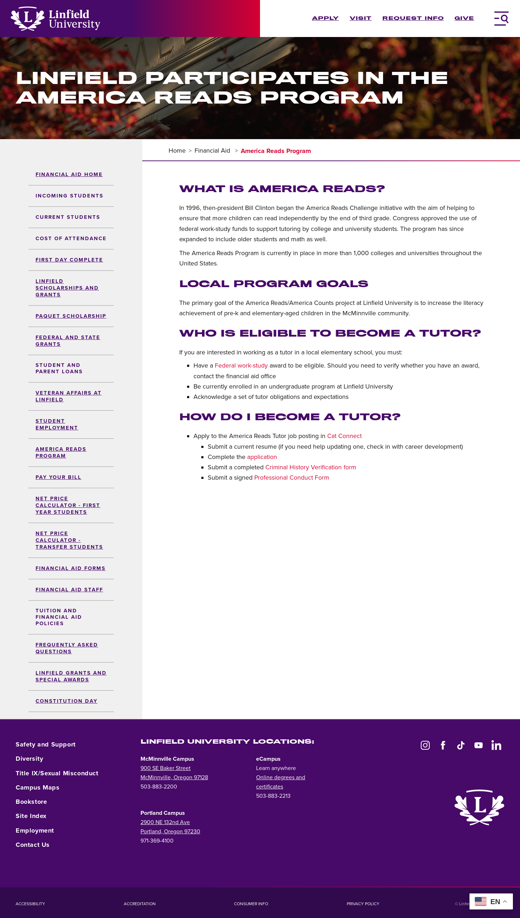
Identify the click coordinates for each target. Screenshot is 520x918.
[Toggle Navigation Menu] (501, 18)
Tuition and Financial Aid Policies (59, 617)
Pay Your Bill (58, 477)
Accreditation (140, 903)
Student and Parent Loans (59, 368)
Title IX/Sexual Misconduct (57, 773)
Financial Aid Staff (69, 590)
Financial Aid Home (69, 175)
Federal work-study (241, 365)
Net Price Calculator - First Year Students (68, 505)
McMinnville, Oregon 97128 (174, 777)
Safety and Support (46, 744)
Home (177, 150)
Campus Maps (38, 787)
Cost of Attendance (71, 239)
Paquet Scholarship (71, 316)
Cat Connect (344, 436)
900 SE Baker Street (165, 768)
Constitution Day (66, 701)
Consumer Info (251, 903)
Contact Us (33, 845)
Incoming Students (70, 196)
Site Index (31, 816)
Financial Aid (213, 150)
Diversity (29, 759)
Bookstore (31, 802)
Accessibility (30, 903)
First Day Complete (69, 260)
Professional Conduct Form (291, 477)
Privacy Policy (363, 903)
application (262, 457)
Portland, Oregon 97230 (170, 831)
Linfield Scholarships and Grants (67, 288)
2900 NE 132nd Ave (165, 822)
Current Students (68, 217)
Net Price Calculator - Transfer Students (69, 540)
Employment (35, 830)
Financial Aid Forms (71, 568)
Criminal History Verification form (310, 467)
